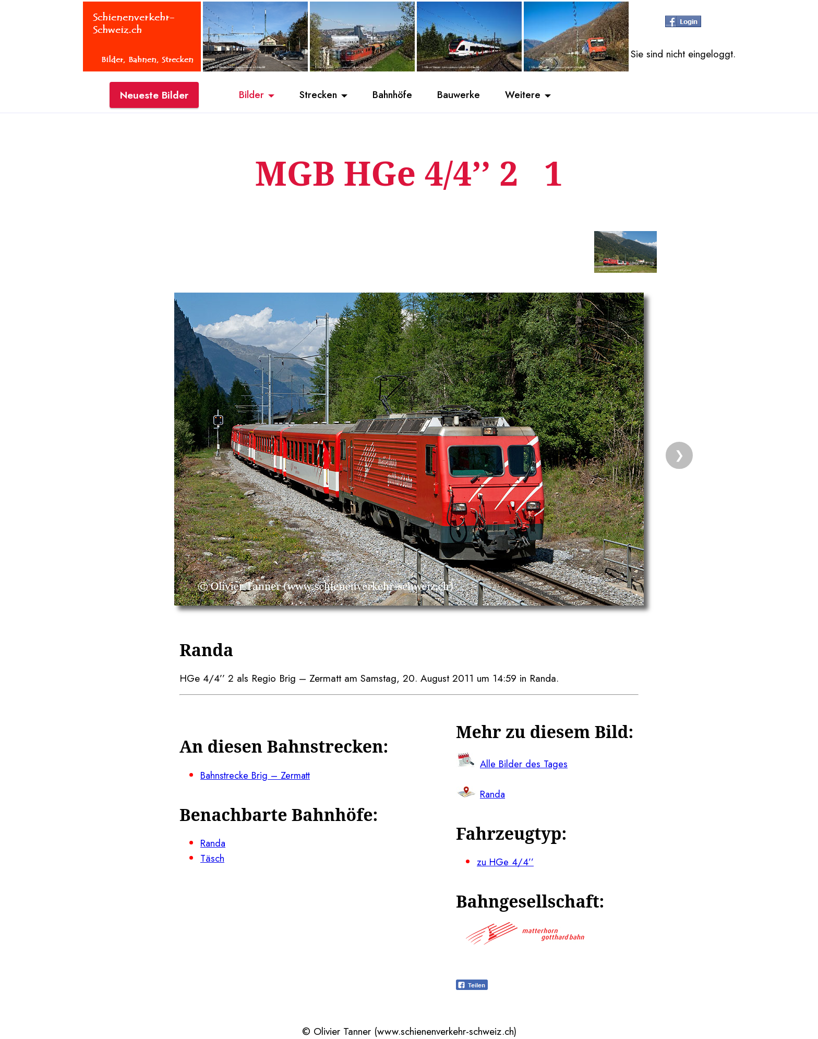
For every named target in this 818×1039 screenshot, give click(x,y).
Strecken (315, 95)
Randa (213, 843)
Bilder (247, 95)
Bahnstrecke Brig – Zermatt (257, 775)
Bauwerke (461, 95)
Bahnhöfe (393, 95)
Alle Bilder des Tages (525, 763)
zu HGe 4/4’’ (506, 861)
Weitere (527, 95)
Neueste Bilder (154, 95)
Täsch (212, 858)
